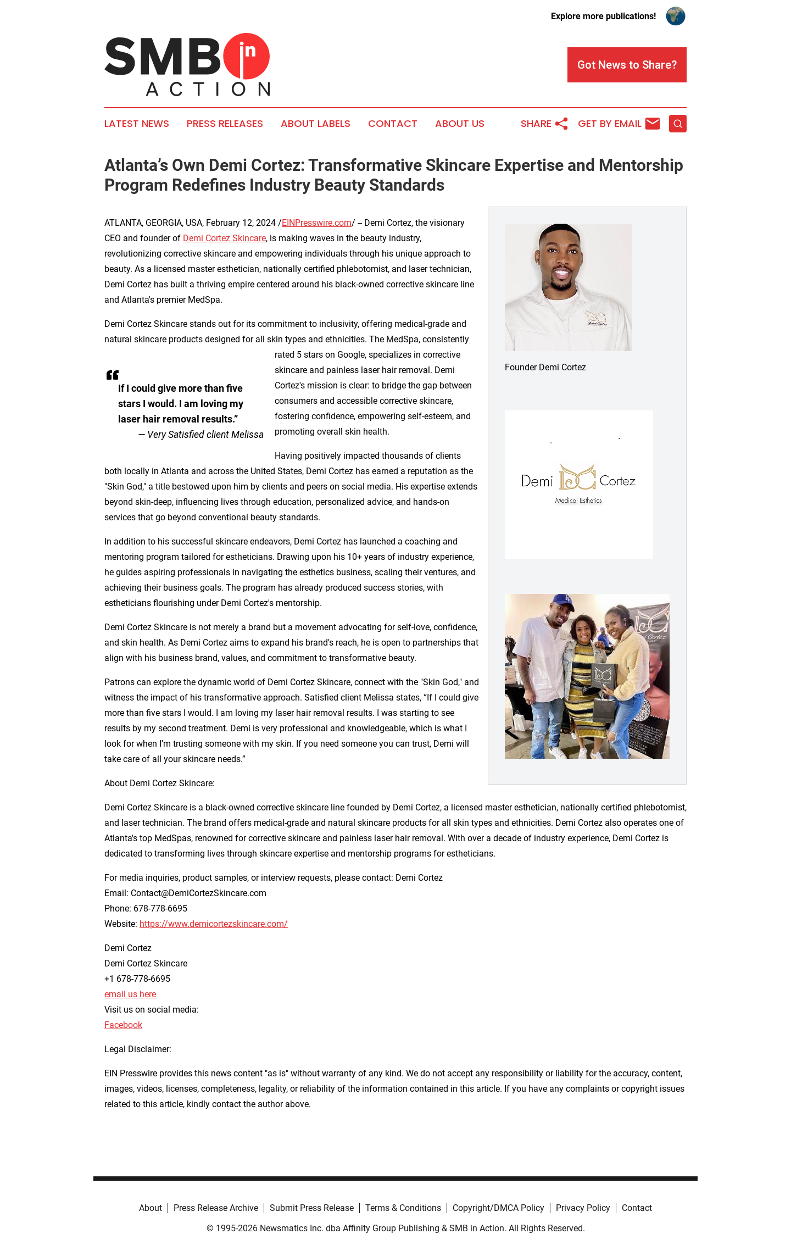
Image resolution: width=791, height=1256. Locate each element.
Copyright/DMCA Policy (498, 1208)
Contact (392, 124)
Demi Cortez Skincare (224, 238)
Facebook (123, 1025)
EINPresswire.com (317, 223)
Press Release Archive (216, 1208)
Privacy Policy (583, 1208)
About (150, 1208)
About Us (459, 124)
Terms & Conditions (403, 1208)
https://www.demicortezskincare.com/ (214, 924)
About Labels (315, 124)
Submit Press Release (312, 1208)
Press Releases (225, 124)
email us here (130, 994)
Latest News (136, 124)
